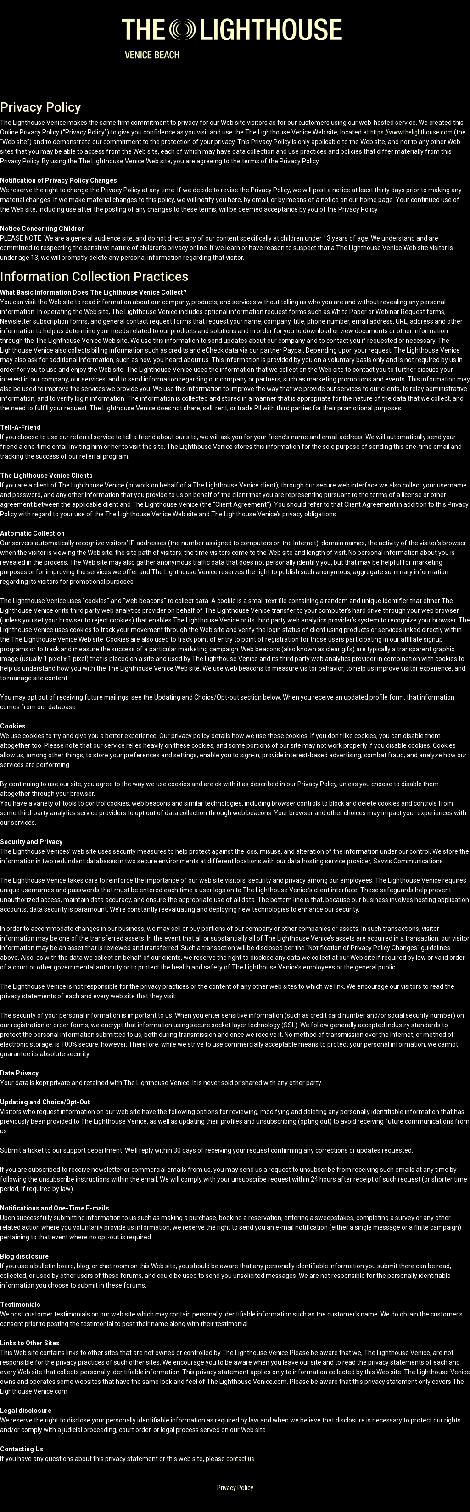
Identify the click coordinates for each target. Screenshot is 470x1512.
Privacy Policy (235, 1487)
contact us (240, 1458)
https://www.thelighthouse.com (411, 132)
